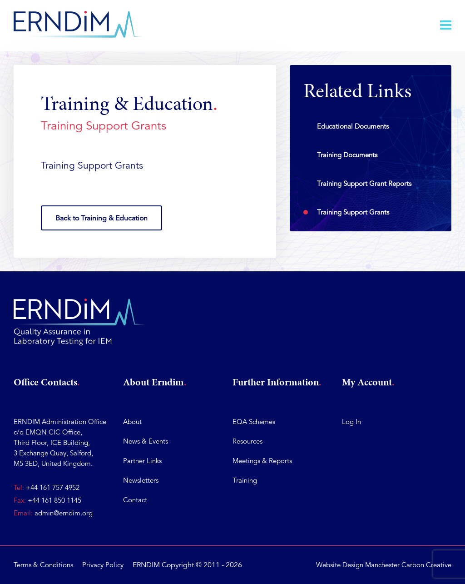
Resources (247, 441)
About (132, 421)
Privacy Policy (103, 564)
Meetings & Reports (262, 460)
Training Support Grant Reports (364, 183)
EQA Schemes (253, 421)
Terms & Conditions (43, 564)
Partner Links (142, 460)
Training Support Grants (353, 212)
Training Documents (347, 154)
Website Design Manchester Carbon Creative (383, 564)
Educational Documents (353, 126)
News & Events (145, 441)
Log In (351, 421)
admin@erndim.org (64, 513)
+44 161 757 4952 (52, 487)
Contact (135, 499)
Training (244, 480)
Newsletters (140, 480)
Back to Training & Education (101, 218)
